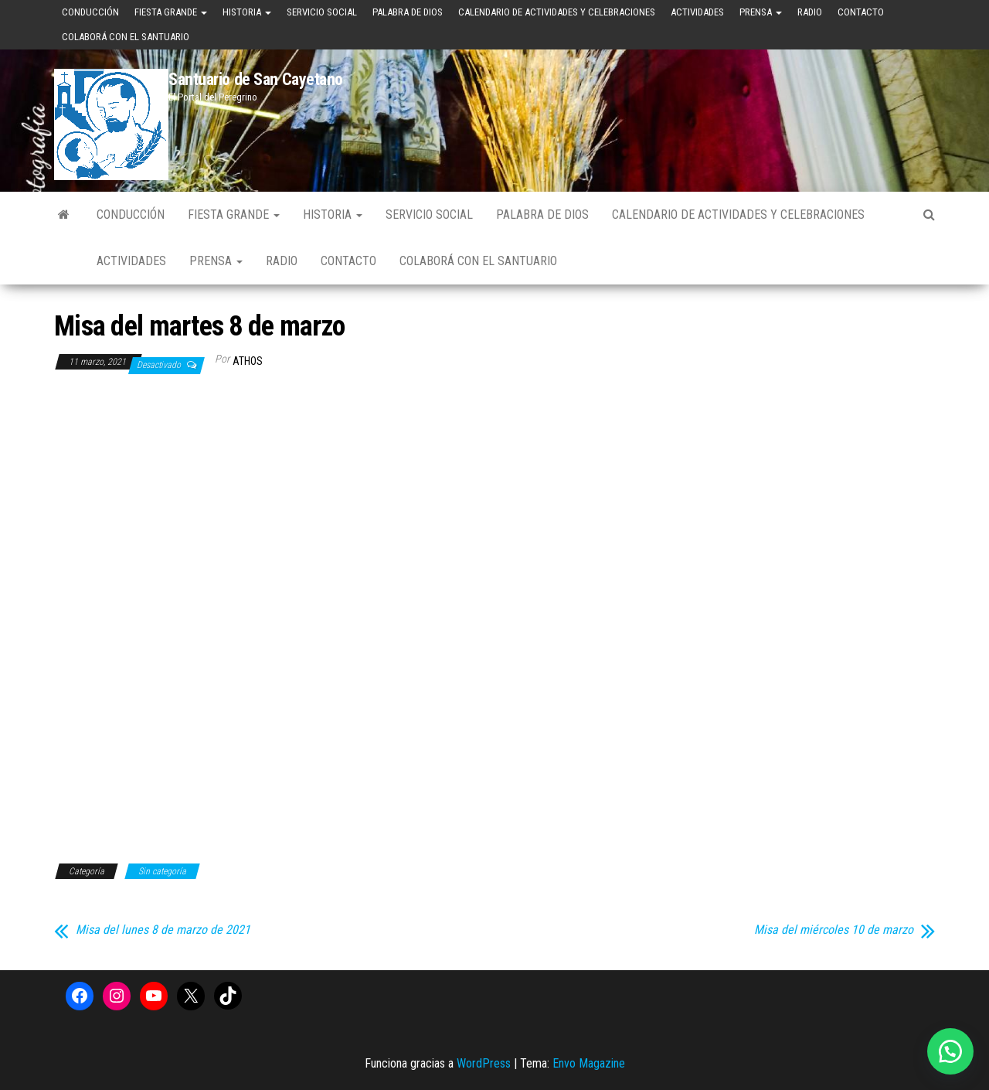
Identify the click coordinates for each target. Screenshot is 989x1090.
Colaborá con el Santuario (125, 37)
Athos (248, 361)
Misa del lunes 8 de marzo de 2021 (163, 930)
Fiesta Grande (170, 12)
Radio (809, 12)
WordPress (484, 1063)
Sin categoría (162, 871)
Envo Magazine (588, 1063)
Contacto (861, 12)
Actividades (697, 12)
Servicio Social (322, 12)
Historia (247, 12)
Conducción (90, 12)
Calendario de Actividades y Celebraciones (556, 12)
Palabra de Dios (407, 12)
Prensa (760, 12)
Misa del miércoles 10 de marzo (833, 930)
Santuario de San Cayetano (255, 79)
